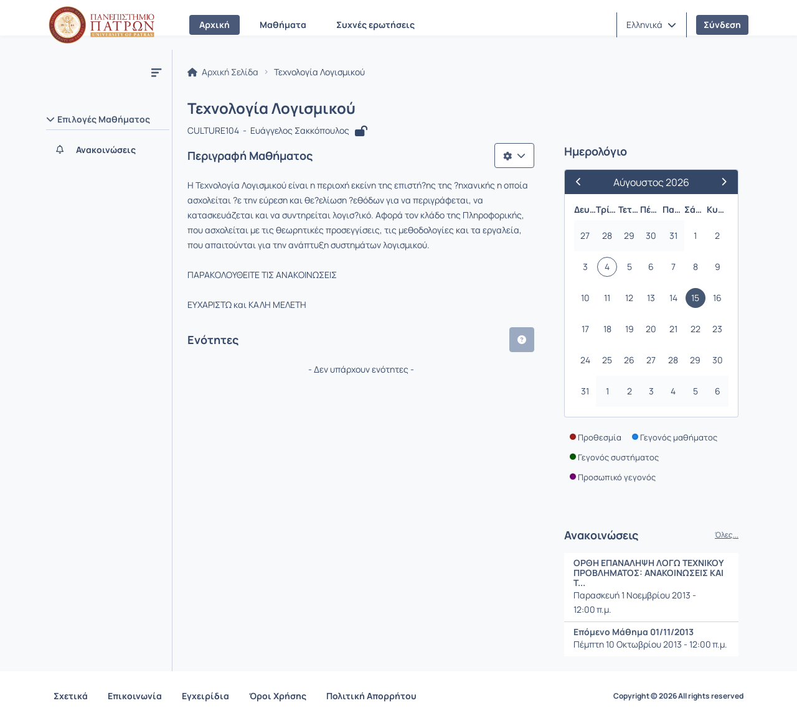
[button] (651, 24)
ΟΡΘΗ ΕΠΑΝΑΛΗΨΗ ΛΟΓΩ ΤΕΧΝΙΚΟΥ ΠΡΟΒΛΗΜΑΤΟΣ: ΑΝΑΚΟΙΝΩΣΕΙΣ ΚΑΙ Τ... (648, 572)
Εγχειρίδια (205, 696)
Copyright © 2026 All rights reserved (678, 696)
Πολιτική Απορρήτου (371, 696)
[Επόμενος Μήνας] (719, 182)
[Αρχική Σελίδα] (101, 25)
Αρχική (214, 24)
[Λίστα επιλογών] (514, 155)
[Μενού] (156, 72)
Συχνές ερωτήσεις (375, 24)
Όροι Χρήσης (277, 696)
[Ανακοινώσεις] (107, 150)
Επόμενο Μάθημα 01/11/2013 (633, 632)
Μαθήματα (283, 24)
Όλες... (726, 535)
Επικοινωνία (135, 696)
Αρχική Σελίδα (222, 72)
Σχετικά (71, 696)
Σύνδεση (722, 24)
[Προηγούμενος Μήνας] (584, 182)
